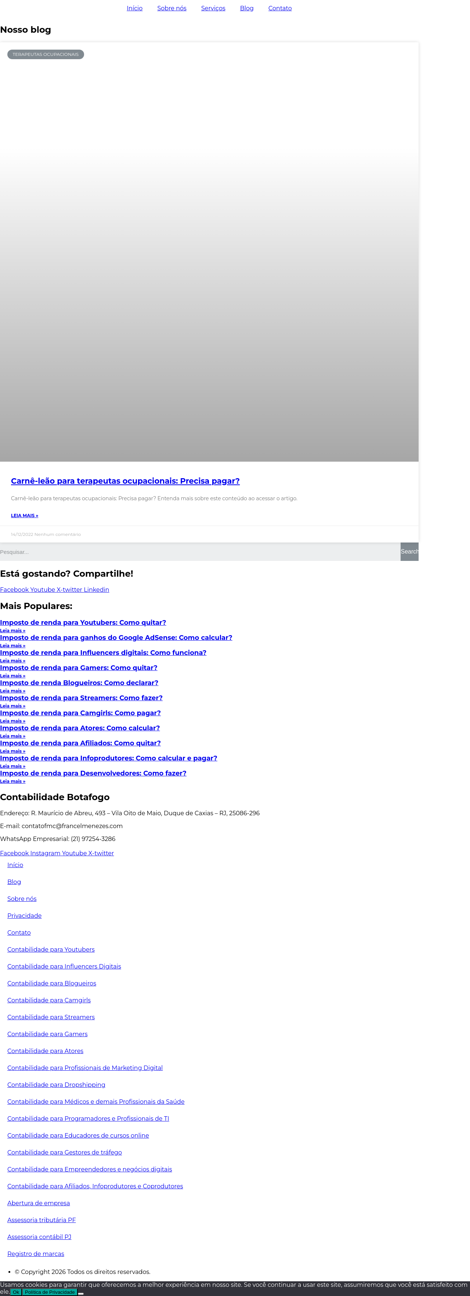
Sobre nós (171, 8)
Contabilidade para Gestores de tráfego (64, 1152)
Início (134, 8)
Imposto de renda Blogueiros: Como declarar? (79, 683)
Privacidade (24, 915)
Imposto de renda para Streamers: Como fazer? (81, 698)
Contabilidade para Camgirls (49, 1000)
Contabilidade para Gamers (47, 1034)
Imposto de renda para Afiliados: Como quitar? (80, 743)
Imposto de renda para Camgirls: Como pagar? (80, 713)
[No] (81, 1294)
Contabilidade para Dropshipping (56, 1084)
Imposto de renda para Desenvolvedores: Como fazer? (93, 773)
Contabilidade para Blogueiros (51, 983)
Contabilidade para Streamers (51, 1017)
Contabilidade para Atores (45, 1051)
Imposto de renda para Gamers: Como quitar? (79, 668)
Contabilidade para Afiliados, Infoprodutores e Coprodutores (95, 1186)
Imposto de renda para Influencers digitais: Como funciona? (103, 653)
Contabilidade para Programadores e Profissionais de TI (88, 1118)
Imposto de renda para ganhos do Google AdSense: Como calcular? (116, 638)
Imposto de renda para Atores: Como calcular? (80, 728)
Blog (247, 8)
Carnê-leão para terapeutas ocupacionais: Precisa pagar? (125, 481)
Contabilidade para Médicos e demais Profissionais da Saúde (96, 1101)
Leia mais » (24, 515)
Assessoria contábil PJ (39, 1237)
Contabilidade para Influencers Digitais (64, 966)
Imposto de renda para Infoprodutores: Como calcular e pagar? (108, 758)
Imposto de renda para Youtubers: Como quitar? (83, 623)
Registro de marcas (35, 1253)
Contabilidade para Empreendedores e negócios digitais (89, 1169)
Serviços (213, 8)
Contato (280, 8)
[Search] (410, 552)
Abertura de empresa (38, 1203)
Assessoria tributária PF (41, 1220)
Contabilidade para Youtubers (51, 949)
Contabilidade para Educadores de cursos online (78, 1135)
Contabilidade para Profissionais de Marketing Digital (85, 1067)
